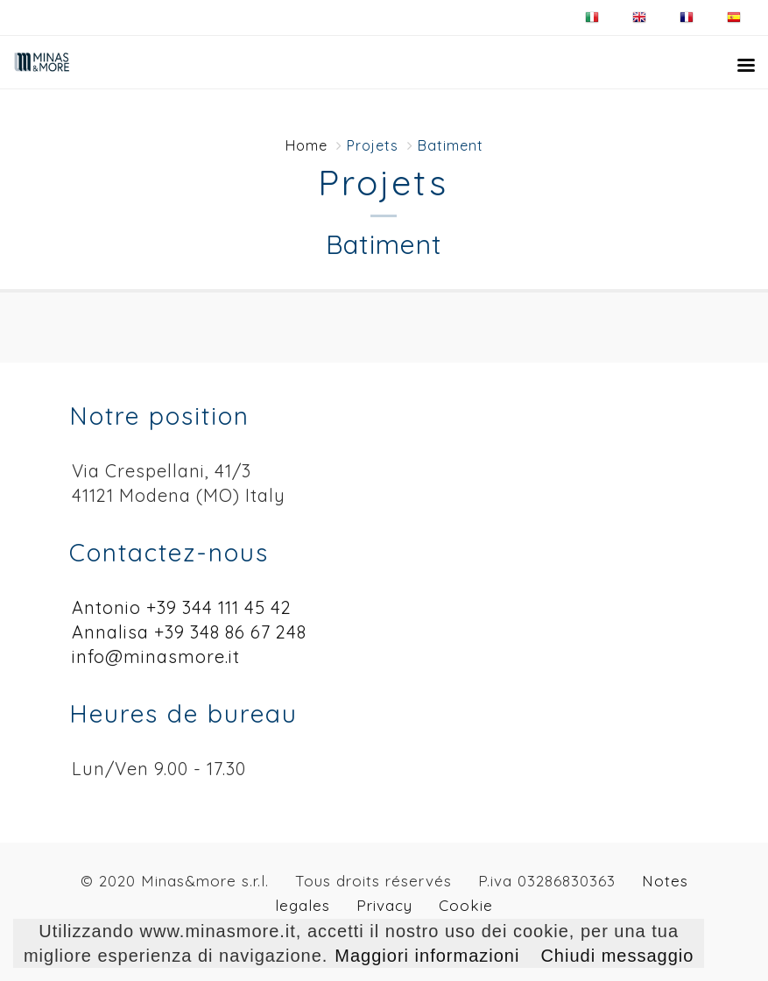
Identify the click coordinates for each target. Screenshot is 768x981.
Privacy (384, 905)
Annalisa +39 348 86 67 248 (189, 632)
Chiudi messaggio (617, 955)
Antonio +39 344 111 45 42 (182, 607)
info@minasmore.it (156, 656)
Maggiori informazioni (427, 955)
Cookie (466, 905)
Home (306, 145)
